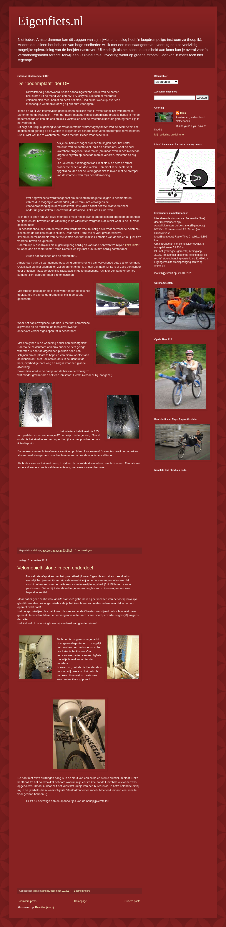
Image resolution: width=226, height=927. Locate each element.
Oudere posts (132, 901)
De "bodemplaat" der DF (43, 83)
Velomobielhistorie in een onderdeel (55, 568)
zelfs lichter (132, 245)
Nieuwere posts (27, 901)
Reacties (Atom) (44, 907)
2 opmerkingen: (82, 890)
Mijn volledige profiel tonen (169, 134)
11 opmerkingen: (84, 550)
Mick (183, 113)
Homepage (80, 901)
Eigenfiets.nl (50, 21)
